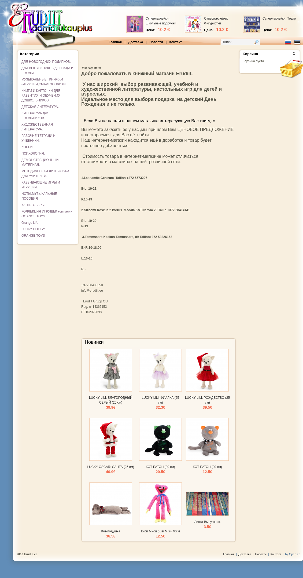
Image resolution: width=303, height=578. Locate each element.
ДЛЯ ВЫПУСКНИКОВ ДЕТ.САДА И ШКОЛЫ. (47, 70)
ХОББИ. (27, 147)
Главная (115, 42)
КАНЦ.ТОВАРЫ (33, 205)
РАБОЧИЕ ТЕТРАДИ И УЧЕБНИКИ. (38, 138)
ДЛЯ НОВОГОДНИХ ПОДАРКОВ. (46, 62)
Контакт (175, 42)
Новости (156, 42)
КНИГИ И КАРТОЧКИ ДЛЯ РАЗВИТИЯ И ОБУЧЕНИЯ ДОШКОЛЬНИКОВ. (40, 95)
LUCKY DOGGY (33, 229)
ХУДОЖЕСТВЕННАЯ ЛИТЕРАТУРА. (37, 127)
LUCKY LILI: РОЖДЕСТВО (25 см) (207, 402)
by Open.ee (292, 554)
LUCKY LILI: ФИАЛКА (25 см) (160, 402)
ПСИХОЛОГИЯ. (33, 153)
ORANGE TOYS (33, 235)
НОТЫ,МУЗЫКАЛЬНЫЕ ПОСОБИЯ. (39, 196)
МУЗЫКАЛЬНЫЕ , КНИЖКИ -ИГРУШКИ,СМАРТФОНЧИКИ (43, 82)
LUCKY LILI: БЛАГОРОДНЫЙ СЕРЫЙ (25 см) (110, 402)
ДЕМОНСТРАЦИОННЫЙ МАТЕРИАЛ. (39, 162)
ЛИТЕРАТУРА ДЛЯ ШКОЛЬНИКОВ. (35, 115)
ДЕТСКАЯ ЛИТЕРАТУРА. (40, 107)
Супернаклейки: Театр (279, 18)
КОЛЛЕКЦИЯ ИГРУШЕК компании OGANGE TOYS (46, 214)
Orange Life (29, 223)
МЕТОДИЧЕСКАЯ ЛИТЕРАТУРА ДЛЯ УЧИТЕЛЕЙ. (45, 173)
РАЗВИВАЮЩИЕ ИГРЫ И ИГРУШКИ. (40, 185)
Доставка (135, 42)
